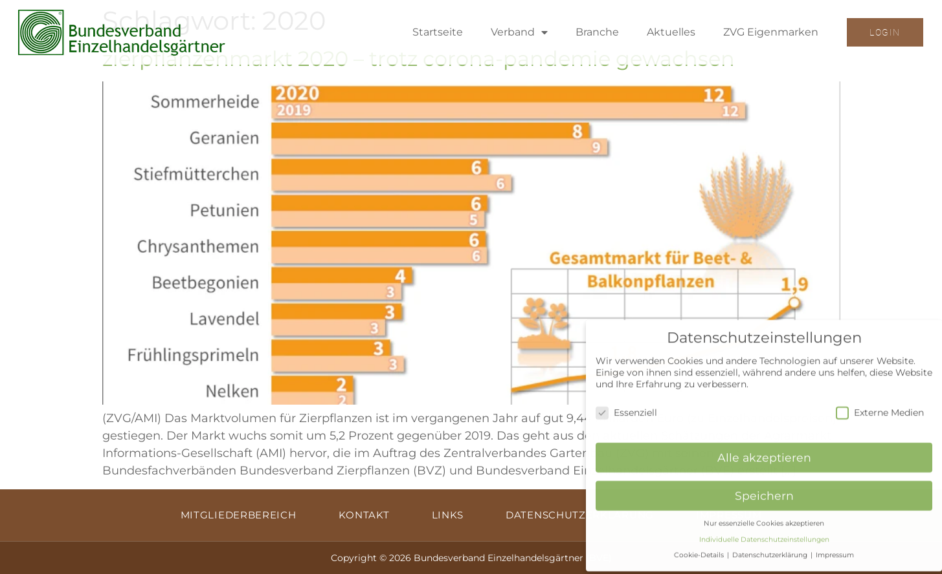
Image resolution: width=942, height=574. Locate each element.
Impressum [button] (835, 549)
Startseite (437, 32)
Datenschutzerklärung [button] (770, 549)
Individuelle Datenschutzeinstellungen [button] (764, 533)
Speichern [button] (764, 489)
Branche (597, 32)
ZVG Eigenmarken (770, 32)
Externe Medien (880, 406)
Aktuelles (671, 32)
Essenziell (626, 406)
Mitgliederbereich (239, 515)
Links (448, 515)
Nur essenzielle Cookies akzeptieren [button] (764, 517)
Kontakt (364, 515)
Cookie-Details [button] (700, 549)
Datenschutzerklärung (580, 515)
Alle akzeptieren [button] (764, 451)
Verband (519, 32)
